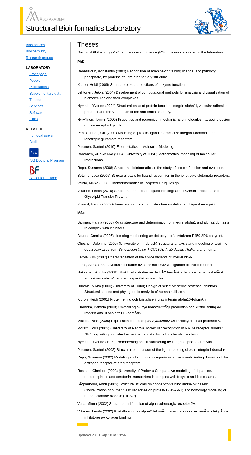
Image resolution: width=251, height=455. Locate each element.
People (34, 80)
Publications (39, 87)
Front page (38, 74)
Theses (35, 100)
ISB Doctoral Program (46, 160)
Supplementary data (45, 93)
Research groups (39, 58)
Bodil (33, 142)
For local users (41, 135)
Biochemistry (36, 51)
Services (36, 106)
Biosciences (35, 45)
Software (36, 113)
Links (33, 119)
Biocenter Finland (43, 178)
